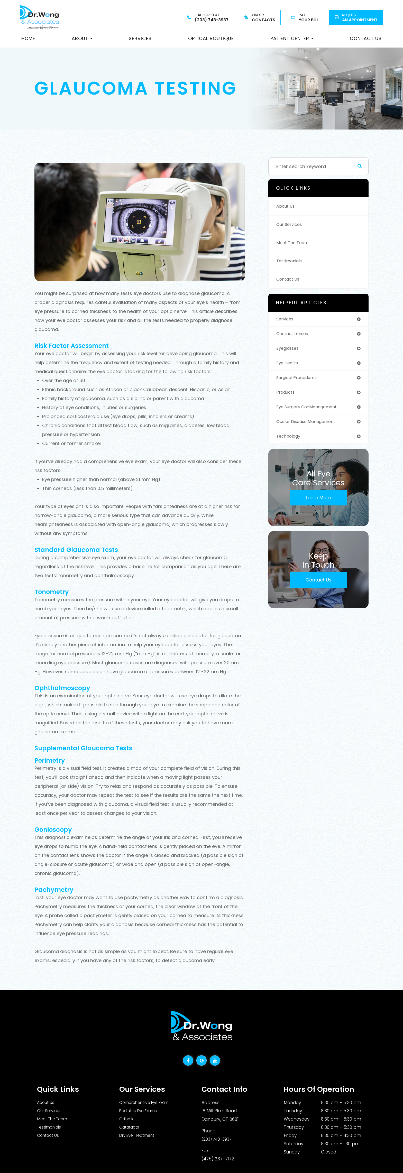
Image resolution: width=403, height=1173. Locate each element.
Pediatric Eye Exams (140, 1111)
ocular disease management (309, 425)
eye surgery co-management (310, 410)
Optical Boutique (211, 38)
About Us (286, 206)
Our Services (290, 224)
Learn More (318, 502)
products (286, 395)
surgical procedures (299, 380)
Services (140, 38)
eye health (288, 365)
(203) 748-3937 (218, 1138)
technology (289, 440)
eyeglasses (289, 349)
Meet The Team (294, 242)
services (286, 319)
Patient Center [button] (291, 38)
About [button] (82, 38)
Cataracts (130, 1127)
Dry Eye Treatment (140, 1135)
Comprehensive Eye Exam (147, 1103)
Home (28, 38)
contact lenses (294, 334)
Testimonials (291, 261)
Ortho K (127, 1119)
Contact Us (366, 38)
